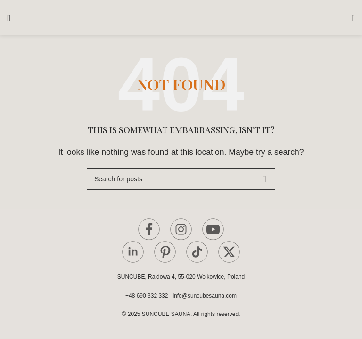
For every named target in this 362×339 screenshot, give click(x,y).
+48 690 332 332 (148, 295)
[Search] (181, 179)
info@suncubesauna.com (205, 295)
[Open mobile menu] (8, 17)
